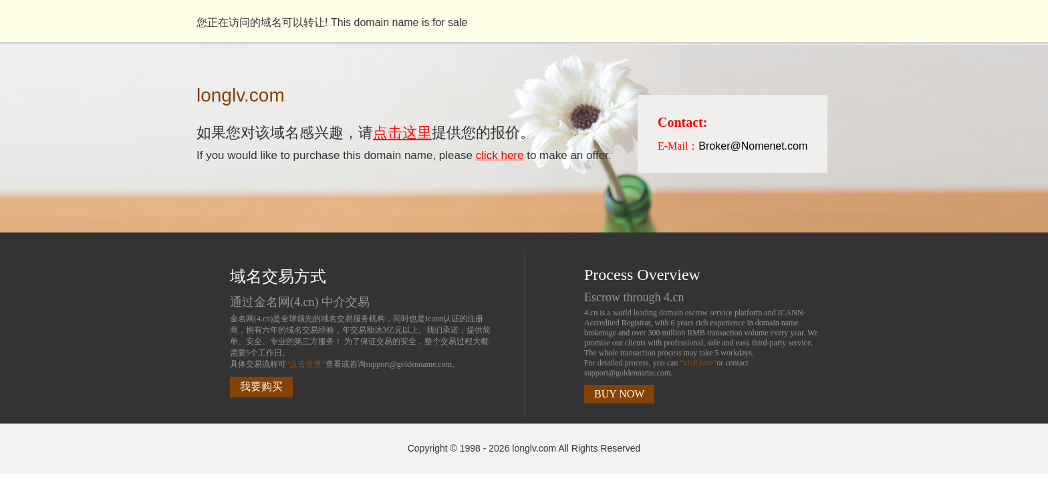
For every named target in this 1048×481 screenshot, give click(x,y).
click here (500, 155)
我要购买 (261, 386)
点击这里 (402, 132)
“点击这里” (305, 364)
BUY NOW (619, 393)
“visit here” (698, 362)
